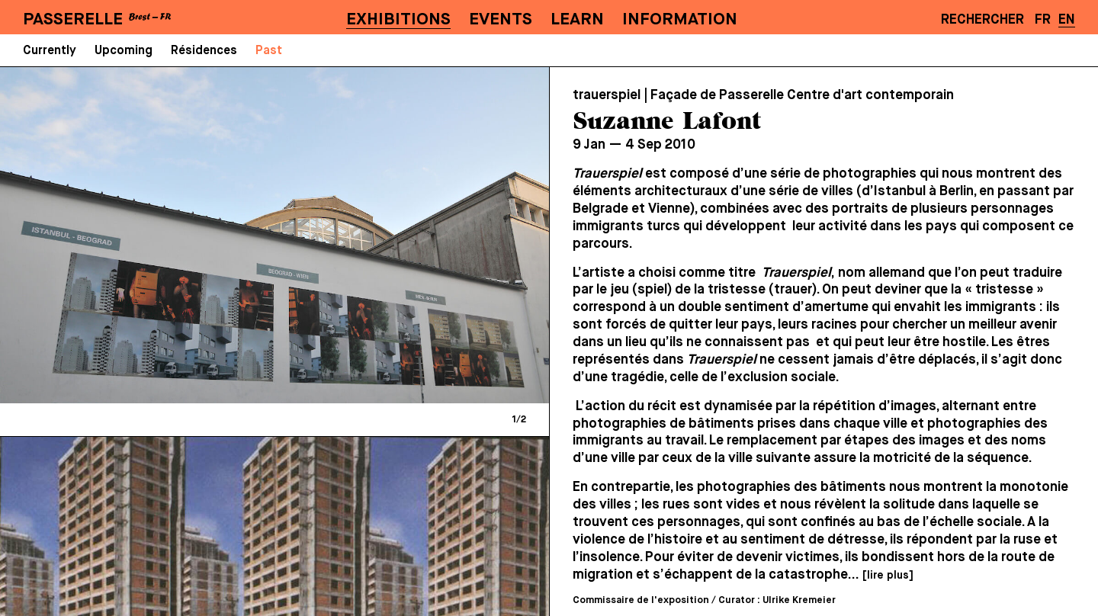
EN (1066, 20)
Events (500, 19)
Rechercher (982, 20)
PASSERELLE (73, 19)
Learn (577, 19)
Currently (49, 51)
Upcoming (123, 51)
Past (268, 51)
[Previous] (145, 234)
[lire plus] (887, 575)
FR (1043, 20)
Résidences (204, 51)
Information (679, 19)
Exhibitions (398, 19)
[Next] (404, 234)
